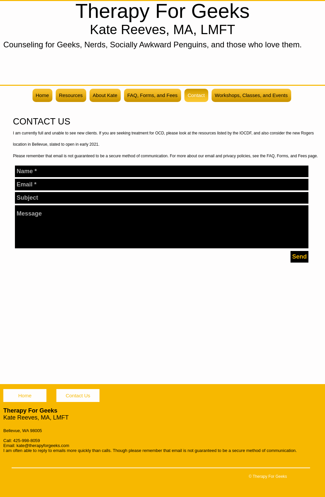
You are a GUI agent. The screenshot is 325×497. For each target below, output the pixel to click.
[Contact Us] (77, 395)
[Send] (299, 257)
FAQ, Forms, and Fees (287, 156)
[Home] (24, 395)
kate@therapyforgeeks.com (43, 445)
